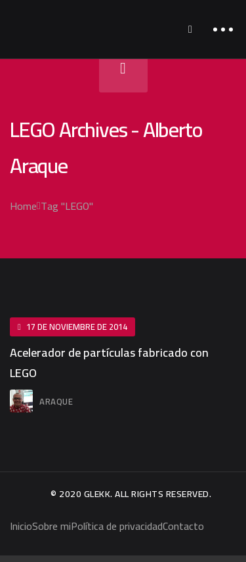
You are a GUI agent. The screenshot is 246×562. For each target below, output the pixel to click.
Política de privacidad (117, 526)
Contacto (183, 526)
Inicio (21, 526)
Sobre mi (51, 526)
